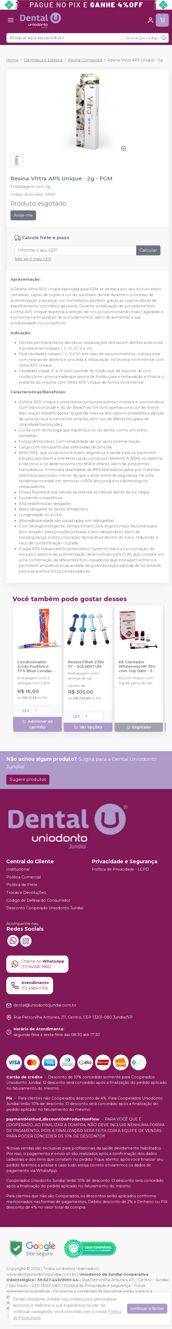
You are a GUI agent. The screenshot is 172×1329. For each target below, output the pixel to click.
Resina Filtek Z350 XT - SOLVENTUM (86, 664)
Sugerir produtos (28, 779)
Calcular (148, 250)
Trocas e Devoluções (26, 892)
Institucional (18, 869)
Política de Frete (21, 884)
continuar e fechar (147, 1308)
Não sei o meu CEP (33, 259)
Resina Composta (85, 60)
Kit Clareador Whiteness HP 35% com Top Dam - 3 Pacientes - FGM (137, 667)
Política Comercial (23, 877)
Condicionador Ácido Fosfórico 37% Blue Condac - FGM (36, 667)
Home (12, 60)
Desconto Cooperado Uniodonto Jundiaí (44, 908)
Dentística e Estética (43, 60)
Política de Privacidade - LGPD (120, 869)
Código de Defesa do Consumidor (38, 900)
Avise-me (23, 215)
